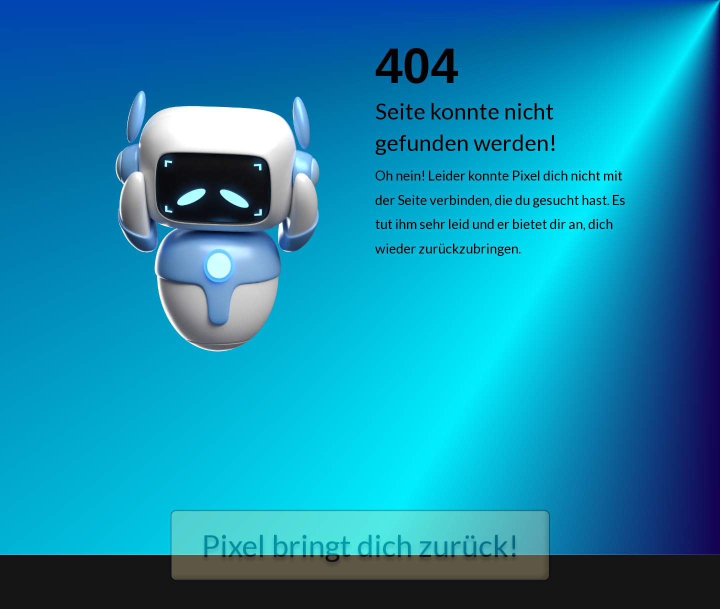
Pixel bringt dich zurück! (360, 560)
